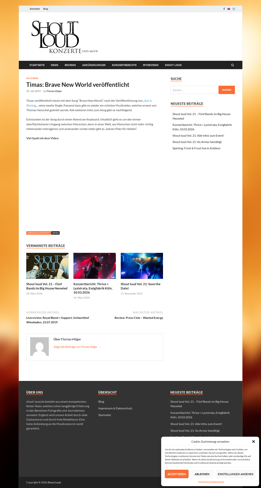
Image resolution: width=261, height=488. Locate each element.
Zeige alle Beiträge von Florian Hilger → (77, 346)
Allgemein (32, 78)
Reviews (70, 65)
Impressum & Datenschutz (211, 481)
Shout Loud (54, 482)
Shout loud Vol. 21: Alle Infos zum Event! (198, 135)
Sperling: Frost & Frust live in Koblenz (196, 148)
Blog (45, 8)
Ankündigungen (94, 65)
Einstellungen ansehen (235, 474)
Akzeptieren (176, 474)
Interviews (151, 65)
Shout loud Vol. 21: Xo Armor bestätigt (197, 142)
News (54, 65)
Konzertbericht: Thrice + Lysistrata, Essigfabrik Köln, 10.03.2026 (93, 288)
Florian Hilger (54, 91)
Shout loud (173, 65)
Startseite (35, 8)
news (55, 232)
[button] (253, 441)
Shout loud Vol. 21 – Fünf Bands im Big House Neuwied (46, 286)
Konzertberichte (124, 65)
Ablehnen (202, 474)
